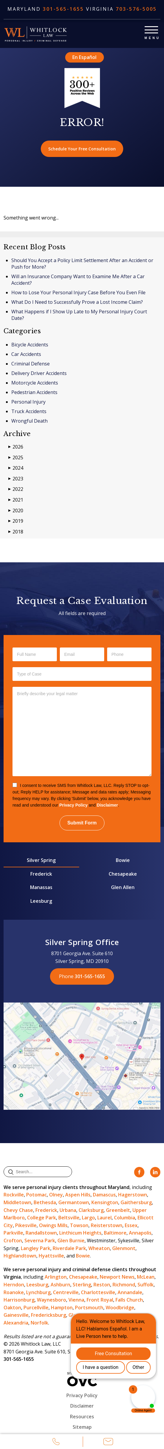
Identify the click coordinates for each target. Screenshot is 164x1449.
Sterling (82, 1284)
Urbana (68, 1210)
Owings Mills (53, 1225)
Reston (101, 1284)
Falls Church (129, 1300)
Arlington (56, 1277)
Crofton (13, 1240)
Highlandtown (20, 1255)
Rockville (14, 1194)
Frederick (41, 874)
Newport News (117, 1277)
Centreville (66, 1292)
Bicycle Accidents (29, 344)
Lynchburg (38, 1292)
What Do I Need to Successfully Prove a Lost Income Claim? (77, 302)
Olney (56, 1194)
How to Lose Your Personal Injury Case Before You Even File (78, 292)
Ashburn (60, 1284)
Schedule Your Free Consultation (82, 149)
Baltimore (115, 1232)
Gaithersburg (136, 1202)
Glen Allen (123, 887)
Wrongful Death (29, 421)
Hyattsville (51, 1255)
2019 (15, 521)
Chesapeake (123, 874)
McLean (145, 1277)
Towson (79, 1225)
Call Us (56, 1442)
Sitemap (82, 1427)
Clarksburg (91, 1210)
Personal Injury (28, 402)
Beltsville (68, 1217)
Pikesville (26, 1225)
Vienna (76, 1300)
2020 (15, 510)
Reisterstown (106, 1225)
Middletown (17, 1202)
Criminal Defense (30, 363)
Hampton (62, 1307)
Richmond (124, 1284)
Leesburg (41, 901)
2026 (15, 447)
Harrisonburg (19, 1300)
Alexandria (16, 1322)
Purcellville (36, 1307)
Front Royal (100, 1300)
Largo (88, 1217)
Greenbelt (118, 1210)
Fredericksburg (48, 1315)
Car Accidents (26, 354)
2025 (15, 457)
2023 (15, 479)
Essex (131, 1225)
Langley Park (35, 1248)
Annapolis (140, 1232)
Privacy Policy (73, 805)
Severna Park (39, 1240)
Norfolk (39, 1322)
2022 (15, 489)
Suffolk (146, 1284)
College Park (41, 1217)
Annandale (130, 1292)
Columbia (124, 1217)
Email (108, 1442)
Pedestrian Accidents (34, 392)
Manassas (41, 887)
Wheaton (99, 1248)
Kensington (104, 1202)
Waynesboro (51, 1300)
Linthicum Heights (80, 1232)
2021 (15, 500)
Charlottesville (98, 1292)
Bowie (123, 860)
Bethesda (45, 1202)
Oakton (12, 1307)
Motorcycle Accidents (34, 382)
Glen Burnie (71, 1240)
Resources (82, 1416)
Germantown (73, 1202)
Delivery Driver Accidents (39, 373)
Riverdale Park (69, 1248)
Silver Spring (41, 860)
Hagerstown (132, 1194)
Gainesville (16, 1315)
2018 (15, 532)
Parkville (13, 1232)
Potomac (36, 1194)
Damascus (104, 1194)
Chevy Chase (18, 1210)
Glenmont (123, 1248)
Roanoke (14, 1292)
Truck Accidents (28, 411)
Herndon (14, 1284)
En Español (84, 57)
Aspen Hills (77, 1194)
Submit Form (82, 822)
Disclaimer (107, 805)
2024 (15, 468)
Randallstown (41, 1232)
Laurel (104, 1217)
